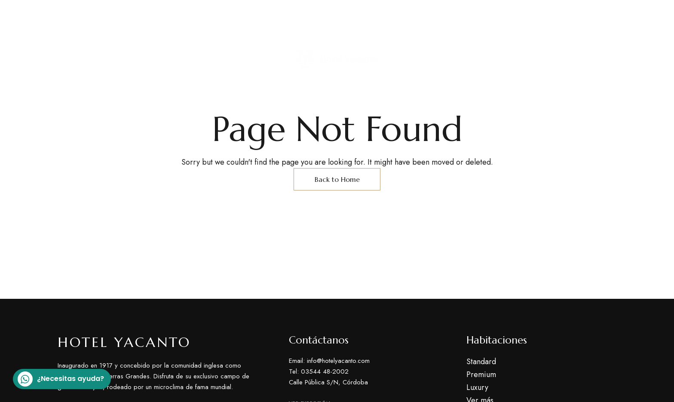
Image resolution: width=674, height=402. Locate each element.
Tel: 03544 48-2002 (488, 16)
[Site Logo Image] (337, 59)
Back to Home (337, 179)
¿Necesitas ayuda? (61, 379)
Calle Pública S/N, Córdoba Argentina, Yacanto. (142, 16)
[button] (585, 59)
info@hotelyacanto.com (573, 16)
